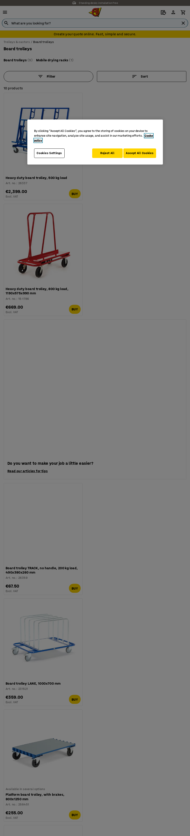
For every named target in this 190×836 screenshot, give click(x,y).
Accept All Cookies (140, 153)
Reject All (104, 153)
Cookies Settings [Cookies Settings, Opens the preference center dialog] (49, 153)
